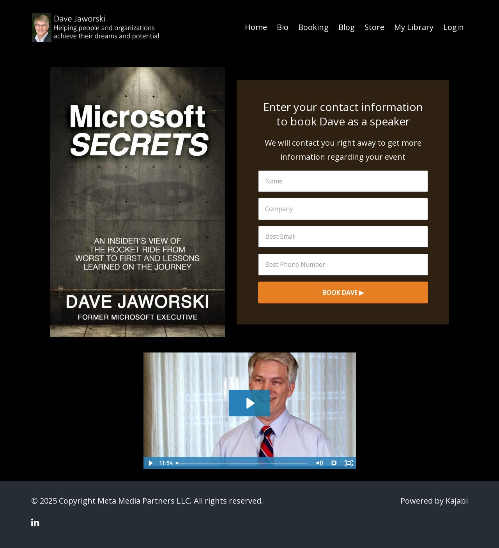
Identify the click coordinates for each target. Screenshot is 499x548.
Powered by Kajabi (434, 500)
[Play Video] (150, 463)
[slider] (242, 463)
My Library (414, 27)
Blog (346, 27)
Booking (313, 27)
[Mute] (319, 463)
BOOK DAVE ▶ (343, 292)
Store (374, 27)
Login (453, 27)
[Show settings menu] (334, 463)
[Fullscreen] (349, 463)
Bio (282, 27)
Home (256, 27)
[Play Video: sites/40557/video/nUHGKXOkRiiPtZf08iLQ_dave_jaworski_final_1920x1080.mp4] (250, 403)
